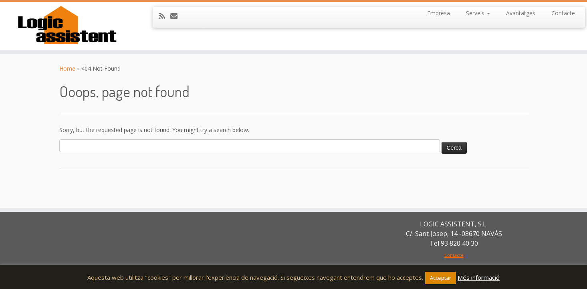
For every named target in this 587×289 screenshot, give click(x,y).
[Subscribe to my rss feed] (164, 16)
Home (67, 68)
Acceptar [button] (440, 277)
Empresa (438, 13)
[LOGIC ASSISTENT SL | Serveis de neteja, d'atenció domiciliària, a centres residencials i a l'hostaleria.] (67, 26)
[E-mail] (176, 16)
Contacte (563, 13)
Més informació (479, 277)
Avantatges (520, 13)
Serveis (478, 13)
